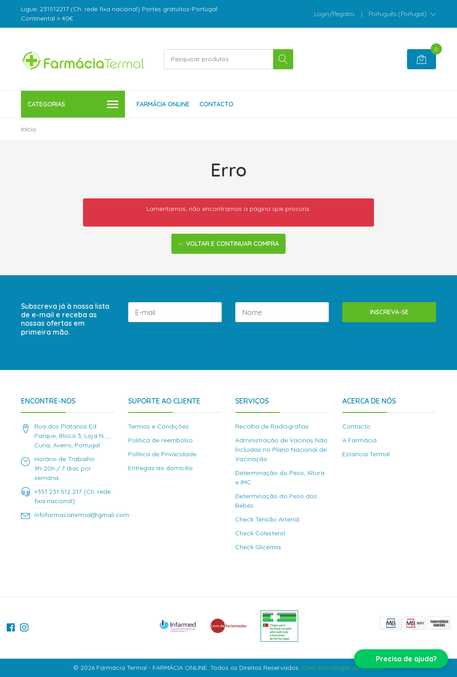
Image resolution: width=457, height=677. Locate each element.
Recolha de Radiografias (272, 426)
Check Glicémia (258, 547)
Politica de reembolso (160, 440)
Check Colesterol (260, 533)
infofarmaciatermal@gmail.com (81, 515)
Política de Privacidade (162, 454)
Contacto (216, 104)
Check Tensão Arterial (267, 519)
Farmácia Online (163, 104)
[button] (402, 14)
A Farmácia (359, 440)
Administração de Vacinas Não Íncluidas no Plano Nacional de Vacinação (281, 449)
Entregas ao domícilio (160, 468)
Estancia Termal (366, 454)
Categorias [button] (73, 104)
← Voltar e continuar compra (228, 244)
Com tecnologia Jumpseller (342, 668)
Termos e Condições (158, 426)
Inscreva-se (389, 312)
